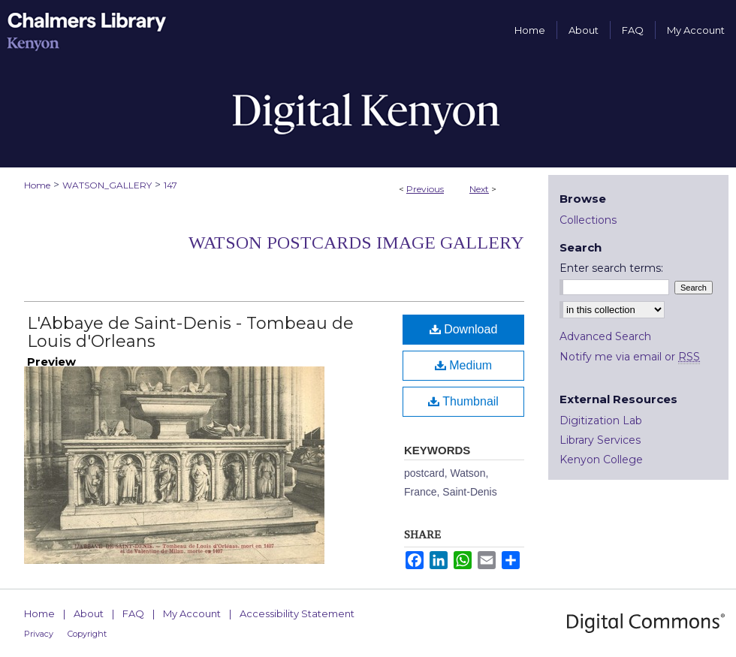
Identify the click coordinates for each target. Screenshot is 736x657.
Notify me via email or (630, 356)
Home (37, 185)
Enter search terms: (611, 268)
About (89, 613)
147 (170, 185)
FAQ (133, 613)
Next (479, 188)
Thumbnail (463, 401)
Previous (425, 188)
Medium (463, 365)
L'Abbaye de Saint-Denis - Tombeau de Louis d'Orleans (190, 332)
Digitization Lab (601, 420)
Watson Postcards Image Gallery (356, 242)
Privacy (38, 633)
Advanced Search (605, 336)
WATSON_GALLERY (107, 185)
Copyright (87, 633)
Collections (588, 220)
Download (464, 329)
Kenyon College (601, 459)
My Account (192, 613)
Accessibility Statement (297, 613)
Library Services (600, 440)
